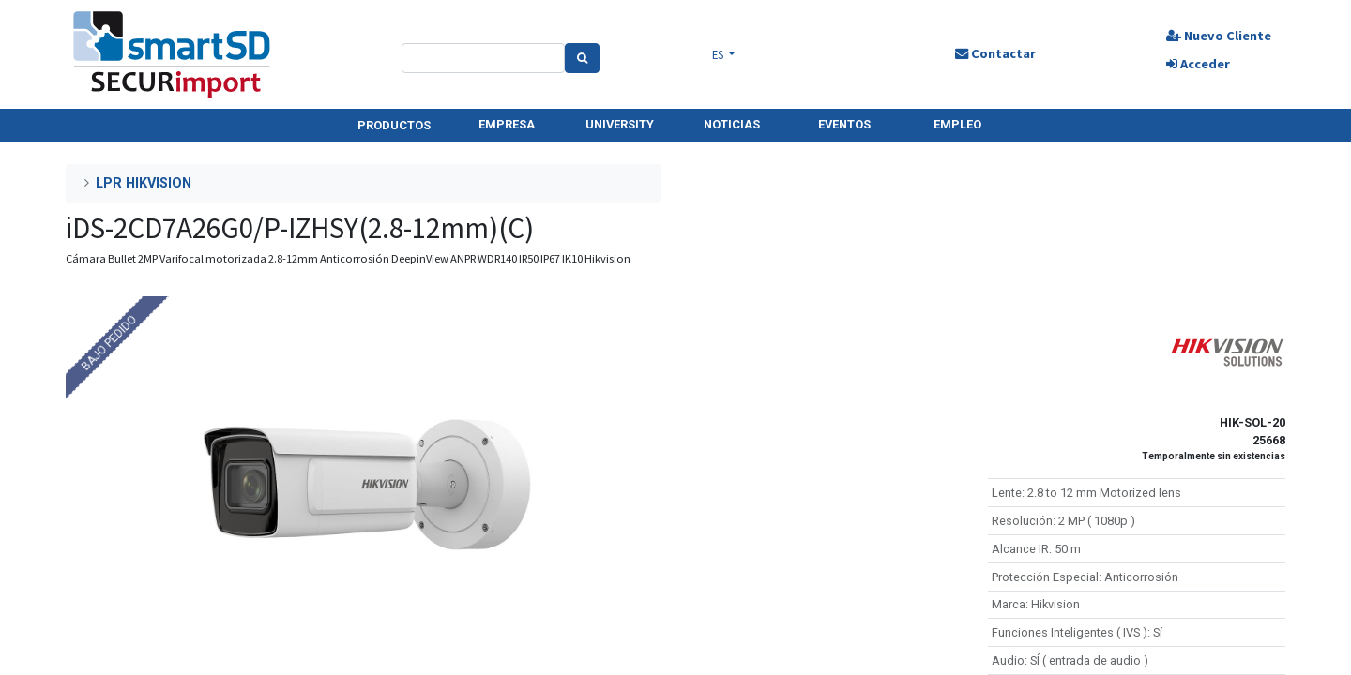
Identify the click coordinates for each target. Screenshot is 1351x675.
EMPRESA (506, 124)
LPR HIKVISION (143, 183)
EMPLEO (957, 124)
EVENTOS (844, 124)
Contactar (994, 53)
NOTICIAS (732, 124)
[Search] (582, 58)
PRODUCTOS (394, 125)
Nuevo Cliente (1217, 35)
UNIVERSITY (619, 124)
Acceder (1197, 63)
